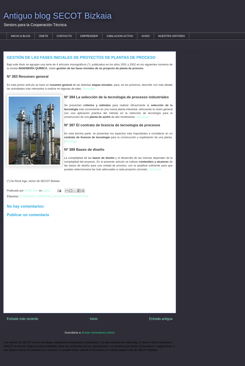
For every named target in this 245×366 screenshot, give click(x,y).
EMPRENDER (89, 36)
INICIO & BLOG (21, 36)
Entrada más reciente (22, 319)
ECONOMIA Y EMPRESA (35, 196)
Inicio (93, 319)
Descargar (88, 88)
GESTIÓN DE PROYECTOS (70, 196)
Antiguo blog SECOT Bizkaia (57, 15)
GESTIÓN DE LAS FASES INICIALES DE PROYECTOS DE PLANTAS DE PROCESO (81, 57)
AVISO (146, 36)
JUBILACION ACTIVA (119, 36)
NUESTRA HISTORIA (171, 36)
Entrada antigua (161, 319)
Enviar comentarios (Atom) (98, 332)
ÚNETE (43, 36)
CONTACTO (64, 36)
